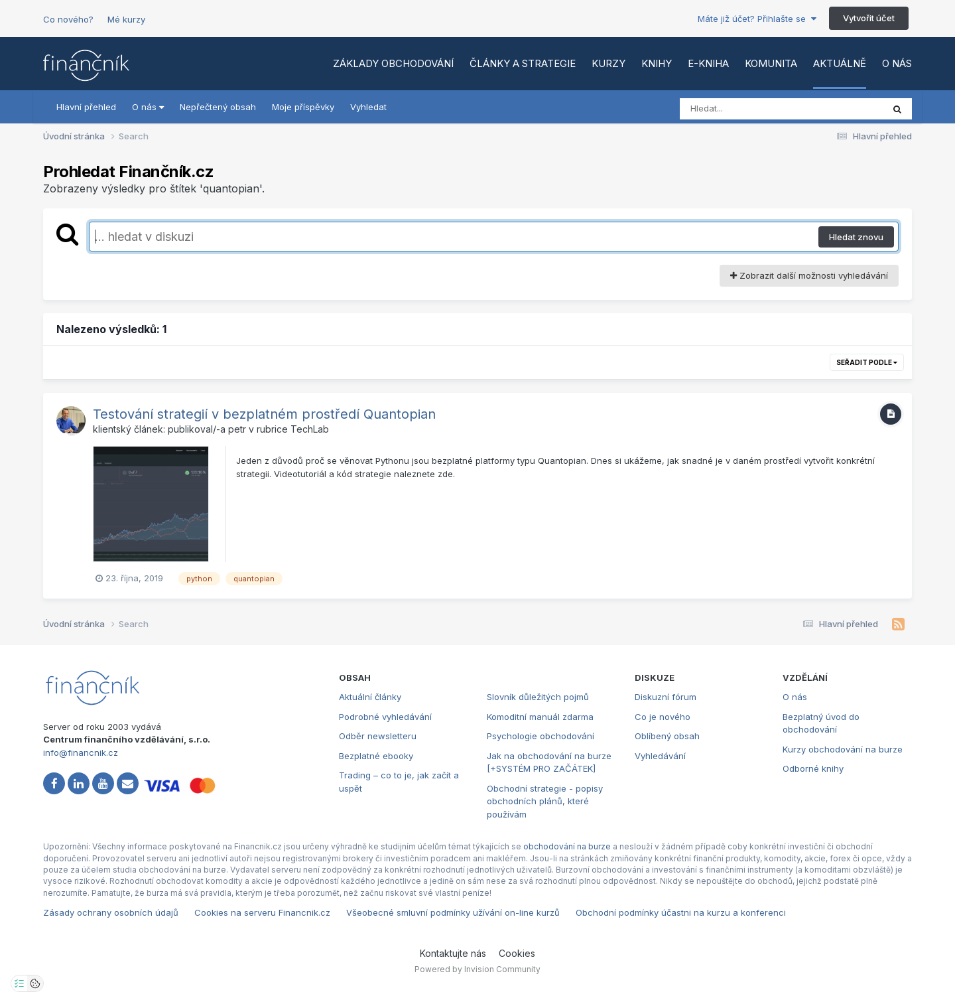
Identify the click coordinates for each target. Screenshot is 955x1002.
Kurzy (608, 63)
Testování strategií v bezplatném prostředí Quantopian (264, 414)
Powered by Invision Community (477, 969)
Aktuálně (839, 63)
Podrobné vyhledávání (385, 716)
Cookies (517, 953)
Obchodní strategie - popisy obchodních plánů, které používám (545, 801)
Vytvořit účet (869, 18)
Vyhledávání (660, 756)
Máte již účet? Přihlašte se (757, 18)
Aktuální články (370, 696)
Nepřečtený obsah (218, 107)
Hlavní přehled (86, 107)
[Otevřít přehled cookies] (35, 983)
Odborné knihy (813, 768)
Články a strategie (523, 63)
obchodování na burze (567, 846)
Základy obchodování (393, 63)
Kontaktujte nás (453, 953)
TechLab (309, 429)
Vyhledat (368, 107)
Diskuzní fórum (665, 696)
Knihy (656, 63)
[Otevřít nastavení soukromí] (19, 983)
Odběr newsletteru (377, 736)
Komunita (771, 63)
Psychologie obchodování (540, 736)
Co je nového (662, 716)
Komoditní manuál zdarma (540, 716)
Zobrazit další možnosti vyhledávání (809, 275)
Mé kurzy (126, 19)
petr (237, 429)
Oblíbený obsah (667, 736)
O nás (897, 63)
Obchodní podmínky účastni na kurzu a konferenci (681, 912)
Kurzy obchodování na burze (843, 749)
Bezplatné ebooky (376, 756)
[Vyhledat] (756, 108)
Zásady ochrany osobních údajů (110, 912)
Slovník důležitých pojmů (538, 696)
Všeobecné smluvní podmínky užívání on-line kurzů (453, 912)
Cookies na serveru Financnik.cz (262, 912)
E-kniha (708, 63)
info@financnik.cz (80, 752)
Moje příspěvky (303, 107)
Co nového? (68, 19)
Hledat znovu (856, 237)
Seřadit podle (866, 362)
